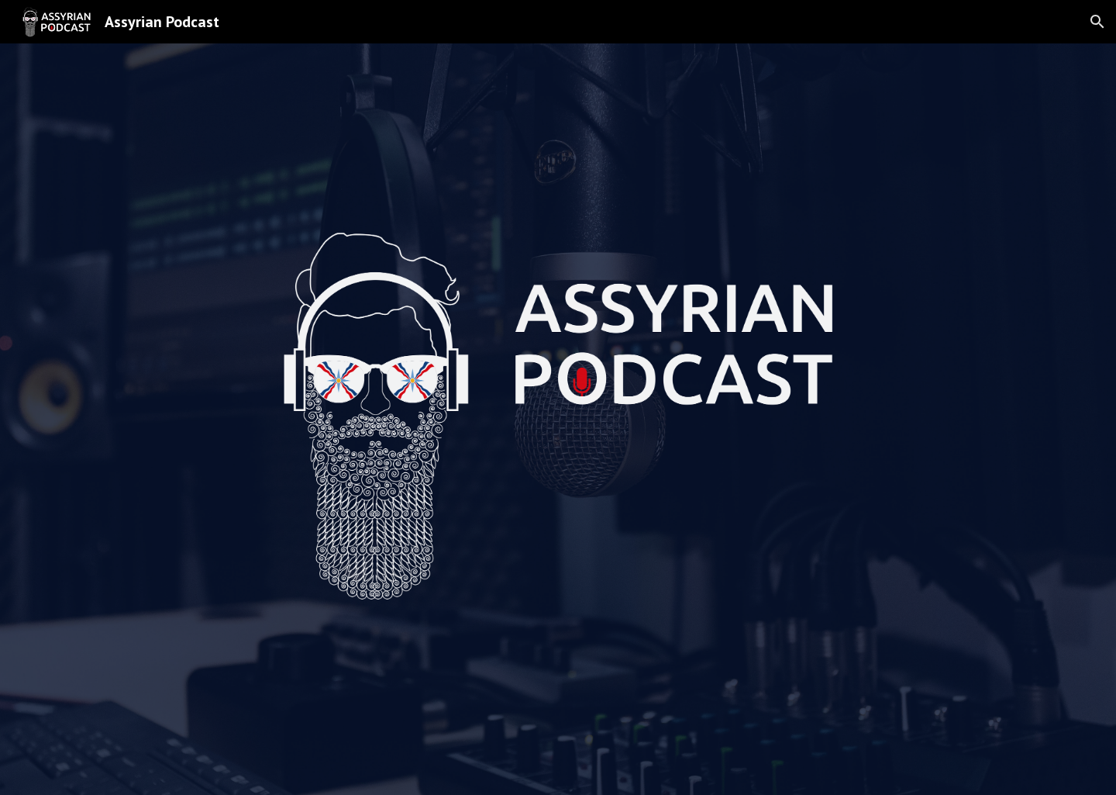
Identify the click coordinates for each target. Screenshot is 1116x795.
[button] (1097, 21)
